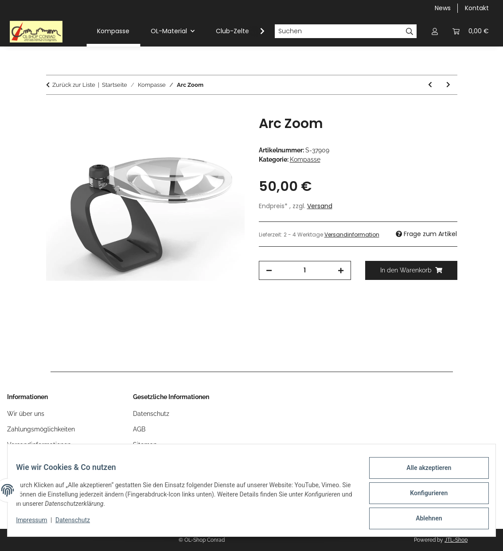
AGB (139, 429)
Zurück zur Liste (73, 84)
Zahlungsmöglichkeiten (41, 429)
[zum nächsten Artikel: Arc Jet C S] (448, 84)
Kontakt (477, 8)
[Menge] (304, 270)
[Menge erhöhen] (341, 270)
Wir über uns (25, 413)
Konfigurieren (423, 496)
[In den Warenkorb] (53, 111)
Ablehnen (423, 519)
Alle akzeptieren (423, 473)
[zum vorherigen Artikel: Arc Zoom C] (430, 84)
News (443, 8)
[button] (434, 31)
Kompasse (305, 159)
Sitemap (145, 444)
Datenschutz (78, 523)
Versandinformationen (39, 444)
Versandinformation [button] (351, 234)
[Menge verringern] (269, 270)
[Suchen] (338, 31)
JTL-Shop (456, 540)
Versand (319, 206)
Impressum (37, 523)
